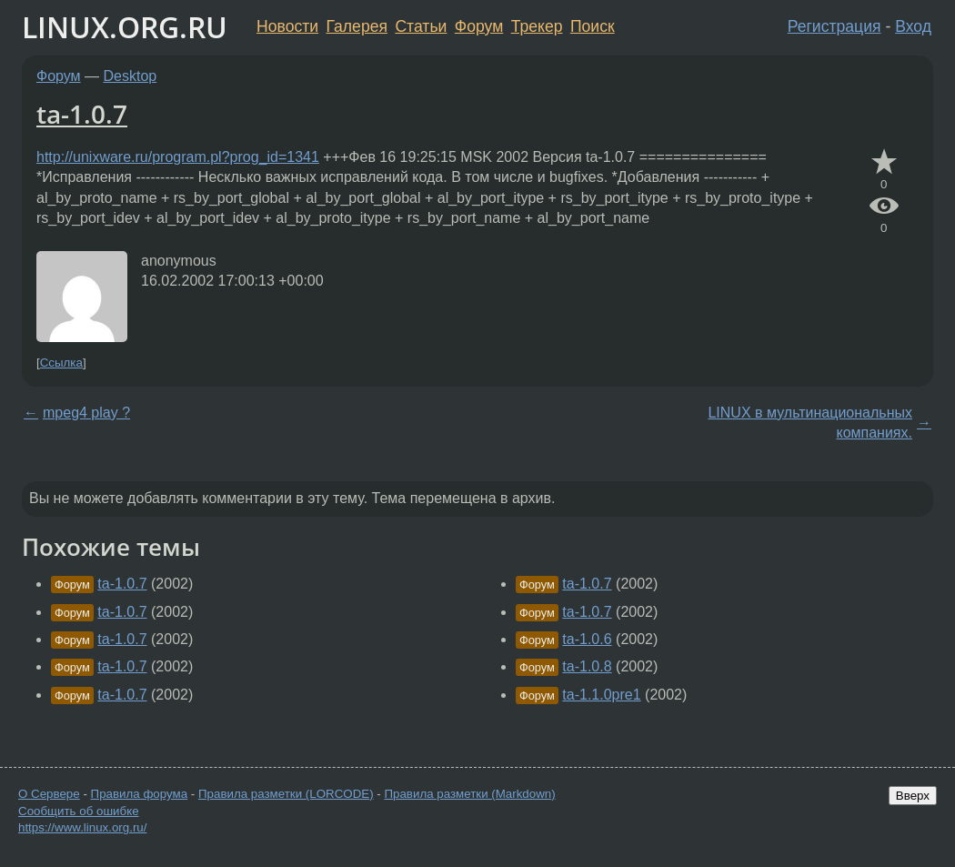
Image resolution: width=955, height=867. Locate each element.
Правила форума (139, 794)
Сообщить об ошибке (78, 811)
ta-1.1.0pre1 (601, 694)
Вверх (913, 795)
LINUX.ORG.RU (124, 26)
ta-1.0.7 (81, 113)
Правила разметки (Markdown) (469, 794)
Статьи (421, 26)
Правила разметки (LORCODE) (286, 794)
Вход (913, 26)
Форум (479, 26)
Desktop (130, 76)
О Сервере (49, 794)
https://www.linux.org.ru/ (82, 827)
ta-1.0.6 (586, 639)
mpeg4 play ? (86, 412)
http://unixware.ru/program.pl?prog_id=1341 (177, 157)
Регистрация (834, 26)
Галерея (357, 26)
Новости (287, 26)
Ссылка (61, 362)
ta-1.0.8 (586, 666)
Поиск (592, 26)
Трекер (537, 26)
